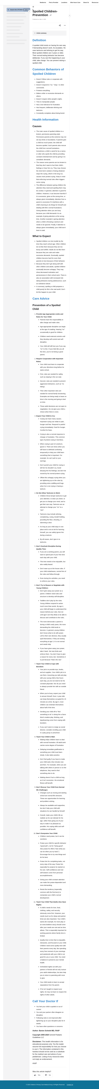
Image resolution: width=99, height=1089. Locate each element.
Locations (64, 2)
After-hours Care (75, 2)
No (48, 1075)
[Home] (33, 7)
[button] (18, 10)
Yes (37, 1075)
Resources (95, 2)
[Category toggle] (29, 11)
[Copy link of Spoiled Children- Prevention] (50, 15)
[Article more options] (64, 25)
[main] (49, 542)
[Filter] (33, 9)
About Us (86, 2)
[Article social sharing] (59, 25)
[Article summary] (49, 33)
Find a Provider (53, 2)
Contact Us (70, 1084)
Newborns (43, 2)
